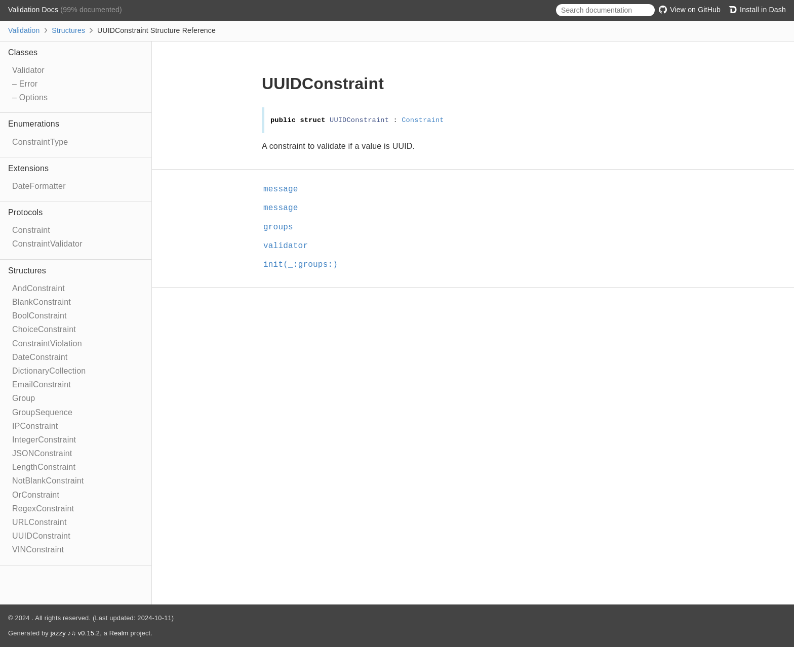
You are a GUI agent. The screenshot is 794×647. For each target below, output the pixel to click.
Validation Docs (34, 10)
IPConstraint (35, 426)
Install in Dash (757, 10)
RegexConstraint (43, 508)
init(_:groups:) (305, 264)
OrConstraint (35, 495)
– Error (24, 83)
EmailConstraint (41, 384)
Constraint (31, 230)
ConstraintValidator (47, 243)
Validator (28, 70)
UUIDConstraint (41, 536)
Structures (68, 30)
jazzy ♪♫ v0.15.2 (75, 633)
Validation (23, 30)
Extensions (28, 168)
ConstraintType (40, 142)
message (285, 189)
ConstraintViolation (47, 343)
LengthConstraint (43, 467)
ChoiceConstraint (44, 329)
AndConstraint (38, 288)
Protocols (25, 212)
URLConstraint (39, 522)
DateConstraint (40, 357)
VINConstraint (38, 549)
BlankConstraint (41, 302)
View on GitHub (690, 10)
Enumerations (33, 123)
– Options (30, 97)
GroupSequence (42, 412)
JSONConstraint (42, 453)
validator (290, 246)
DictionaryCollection (49, 371)
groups (282, 227)
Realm (119, 633)
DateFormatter (39, 186)
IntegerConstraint (44, 439)
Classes (22, 52)
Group (23, 398)
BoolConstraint (39, 315)
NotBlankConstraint (48, 480)
